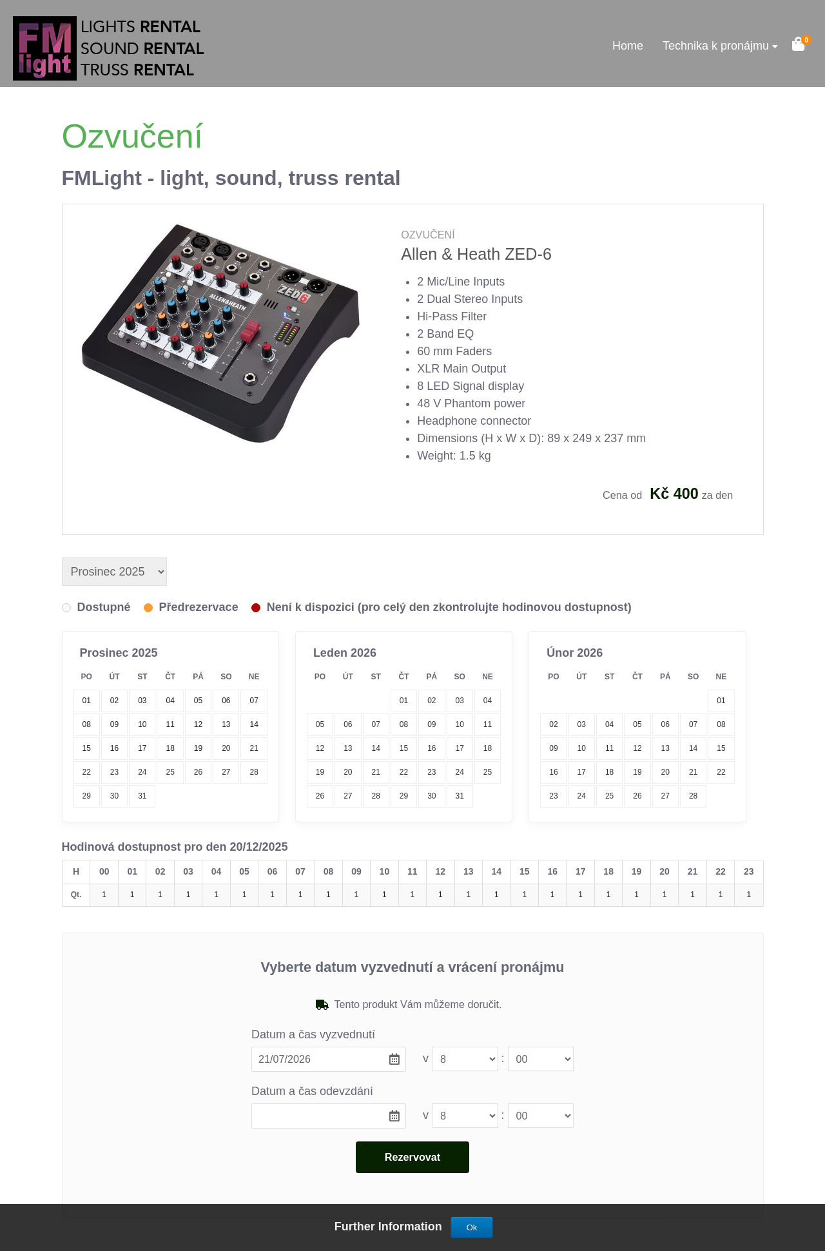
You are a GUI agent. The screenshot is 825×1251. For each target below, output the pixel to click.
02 (431, 700)
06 (348, 724)
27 (226, 772)
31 (142, 795)
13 (348, 748)
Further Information (390, 1226)
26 (198, 772)
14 (376, 748)
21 (253, 748)
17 (460, 748)
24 (142, 772)
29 (86, 795)
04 (487, 700)
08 (404, 724)
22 (86, 772)
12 (320, 748)
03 (460, 700)
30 (114, 795)
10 (460, 724)
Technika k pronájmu (716, 45)
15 (404, 748)
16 (431, 748)
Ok (472, 1227)
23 (114, 772)
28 (253, 772)
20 (226, 748)
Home (627, 45)
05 (320, 724)
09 (431, 724)
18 (487, 748)
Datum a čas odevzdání (312, 1091)
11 (487, 724)
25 (170, 772)
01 (404, 700)
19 (320, 772)
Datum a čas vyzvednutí (313, 1034)
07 (376, 724)
